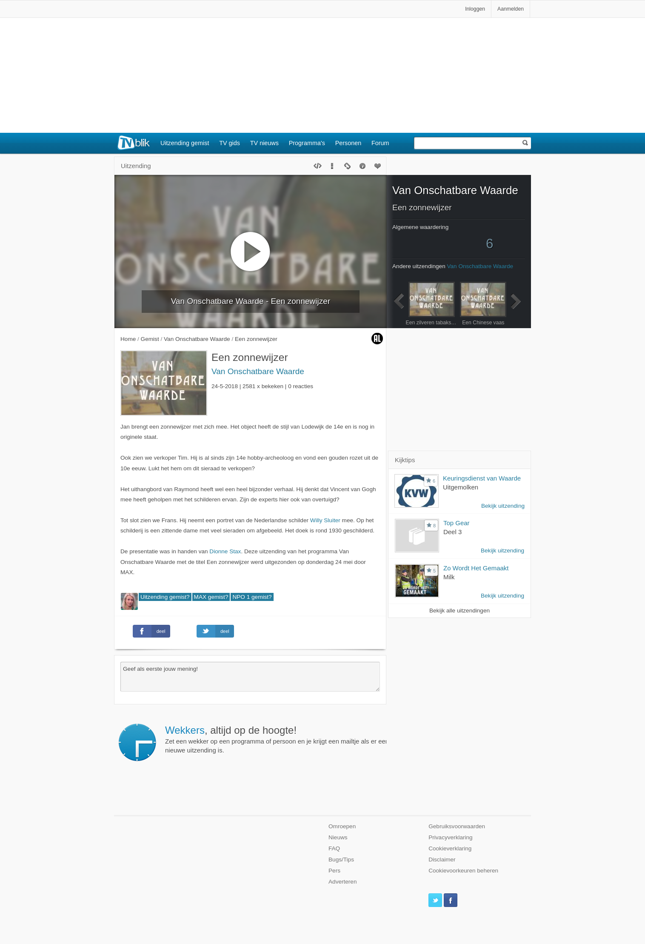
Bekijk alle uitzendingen (459, 610)
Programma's (307, 143)
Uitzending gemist (184, 143)
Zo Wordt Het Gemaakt (475, 568)
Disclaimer (441, 859)
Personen (348, 143)
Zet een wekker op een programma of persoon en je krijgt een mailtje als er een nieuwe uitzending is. (277, 739)
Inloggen (475, 9)
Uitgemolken (460, 487)
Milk (449, 577)
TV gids (229, 143)
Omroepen (342, 826)
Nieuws (338, 837)
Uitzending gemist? (165, 597)
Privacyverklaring (450, 837)
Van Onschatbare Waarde (257, 371)
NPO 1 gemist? (251, 597)
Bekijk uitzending (503, 506)
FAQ (334, 848)
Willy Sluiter (325, 520)
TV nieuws (264, 143)
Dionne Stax (225, 551)
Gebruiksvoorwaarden (456, 826)
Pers (334, 870)
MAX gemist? (211, 597)
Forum (380, 143)
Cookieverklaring (449, 848)
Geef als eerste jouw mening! (250, 677)
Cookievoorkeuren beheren (463, 870)
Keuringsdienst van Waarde (482, 478)
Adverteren (342, 881)
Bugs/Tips (341, 859)
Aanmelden (510, 9)
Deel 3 (452, 531)
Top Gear (456, 522)
